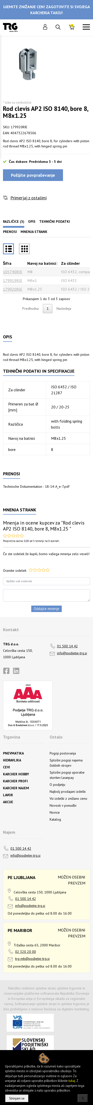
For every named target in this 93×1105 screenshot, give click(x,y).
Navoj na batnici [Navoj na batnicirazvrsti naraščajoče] (41, 263)
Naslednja (64, 308)
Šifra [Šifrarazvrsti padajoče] (7, 263)
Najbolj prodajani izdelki (68, 791)
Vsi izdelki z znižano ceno (68, 798)
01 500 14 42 (67, 646)
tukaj (71, 1081)
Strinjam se (17, 1098)
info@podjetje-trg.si (72, 653)
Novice (55, 812)
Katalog (55, 819)
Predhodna (30, 308)
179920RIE (12, 289)
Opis (31, 221)
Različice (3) (13, 221)
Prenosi (10, 231)
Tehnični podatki (54, 221)
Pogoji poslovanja (63, 753)
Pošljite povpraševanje (33, 175)
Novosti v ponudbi (63, 805)
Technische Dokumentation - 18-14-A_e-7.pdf (36, 486)
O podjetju (57, 784)
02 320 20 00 (25, 951)
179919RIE (12, 280)
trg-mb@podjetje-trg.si (32, 958)
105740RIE (12, 271)
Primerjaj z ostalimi (28, 198)
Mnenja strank (34, 231)
